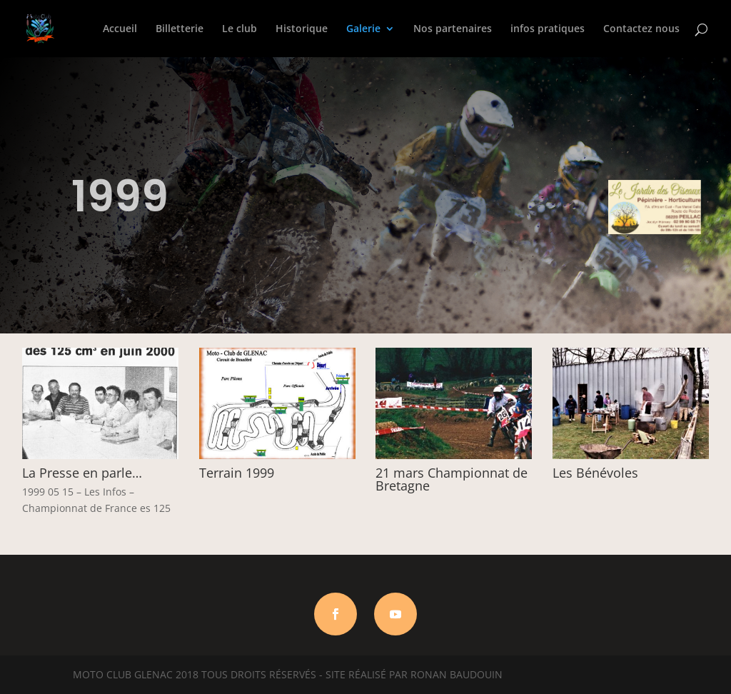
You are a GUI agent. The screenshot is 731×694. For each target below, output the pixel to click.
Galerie (363, 29)
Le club (239, 29)
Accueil (120, 29)
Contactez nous (641, 29)
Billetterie (179, 29)
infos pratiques (547, 29)
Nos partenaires (452, 29)
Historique (302, 29)
